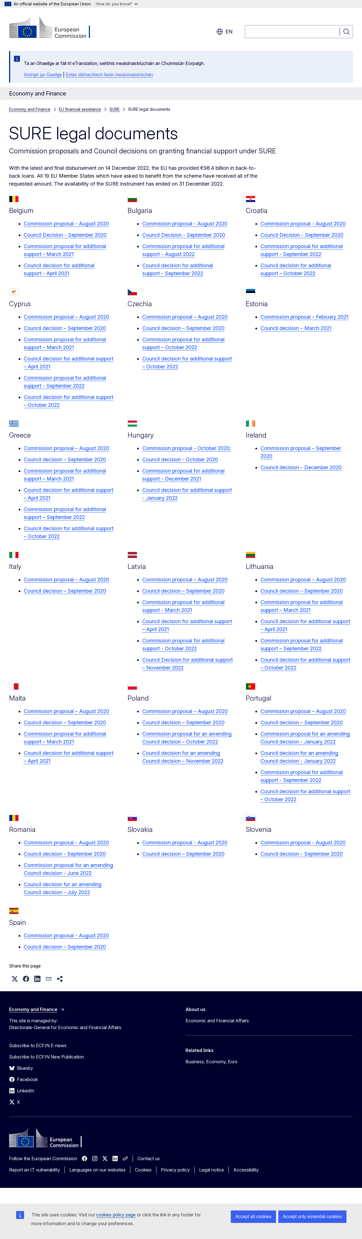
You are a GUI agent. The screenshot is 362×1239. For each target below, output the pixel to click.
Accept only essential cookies (312, 1216)
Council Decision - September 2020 (65, 235)
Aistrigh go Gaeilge (43, 74)
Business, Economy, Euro (212, 1061)
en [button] (224, 31)
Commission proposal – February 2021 (304, 317)
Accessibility (246, 1170)
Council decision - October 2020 (180, 459)
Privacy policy (175, 1170)
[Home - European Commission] (54, 28)
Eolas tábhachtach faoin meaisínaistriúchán (109, 74)
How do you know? (117, 3)
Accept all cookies (253, 1216)
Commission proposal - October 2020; (186, 448)
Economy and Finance (29, 109)
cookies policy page (116, 1214)
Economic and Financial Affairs (217, 1020)
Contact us (148, 1158)
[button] (14, 978)
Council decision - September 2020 (65, 854)
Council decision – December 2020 (301, 467)
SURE (114, 109)
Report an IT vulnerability (34, 1170)
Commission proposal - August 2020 (66, 224)
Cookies (143, 1170)
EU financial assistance (80, 109)
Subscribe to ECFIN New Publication (46, 1057)
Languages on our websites (97, 1170)
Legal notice (211, 1170)
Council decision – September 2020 (65, 328)
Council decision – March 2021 (295, 328)
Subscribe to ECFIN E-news (37, 1045)
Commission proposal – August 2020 (66, 317)
